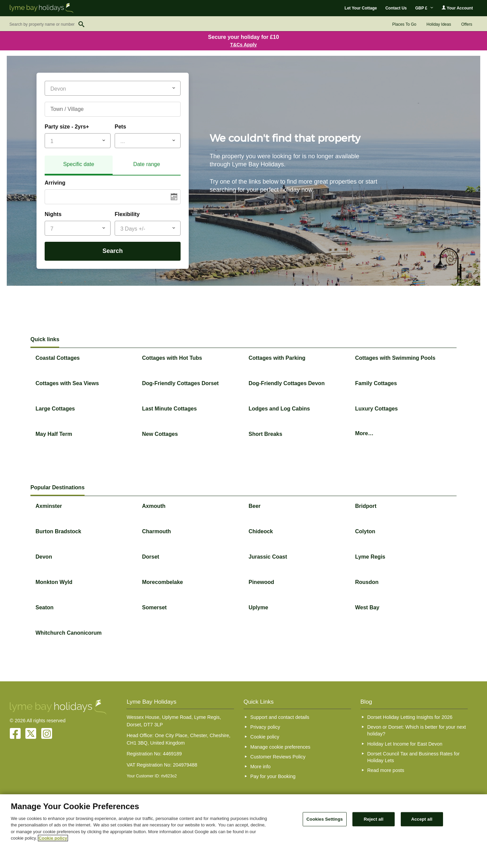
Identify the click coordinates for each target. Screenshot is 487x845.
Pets (120, 127)
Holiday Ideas (438, 24)
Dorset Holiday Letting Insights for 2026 (410, 717)
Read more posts (385, 770)
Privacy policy (265, 727)
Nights (53, 214)
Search (112, 251)
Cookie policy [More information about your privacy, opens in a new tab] (53, 838)
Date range (146, 164)
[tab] (79, 165)
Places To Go (404, 24)
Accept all (422, 819)
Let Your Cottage (361, 8)
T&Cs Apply (243, 44)
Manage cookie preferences (280, 747)
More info (260, 766)
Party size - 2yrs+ (67, 127)
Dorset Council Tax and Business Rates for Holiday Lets (413, 757)
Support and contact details (279, 717)
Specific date (78, 164)
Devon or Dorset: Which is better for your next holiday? (416, 730)
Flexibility (127, 214)
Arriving (55, 183)
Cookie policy (264, 737)
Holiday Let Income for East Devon (404, 744)
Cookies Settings (324, 819)
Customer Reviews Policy (277, 756)
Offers (466, 24)
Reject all (373, 819)
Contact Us (396, 8)
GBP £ (424, 8)
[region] (243, 819)
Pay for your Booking (273, 776)
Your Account (457, 7)
